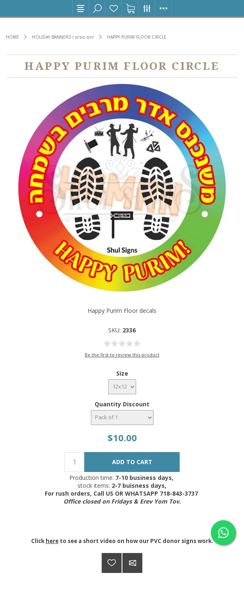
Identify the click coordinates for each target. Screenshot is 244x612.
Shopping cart (130, 8)
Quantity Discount (122, 404)
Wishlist (113, 8)
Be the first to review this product (122, 354)
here (52, 541)
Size (122, 373)
